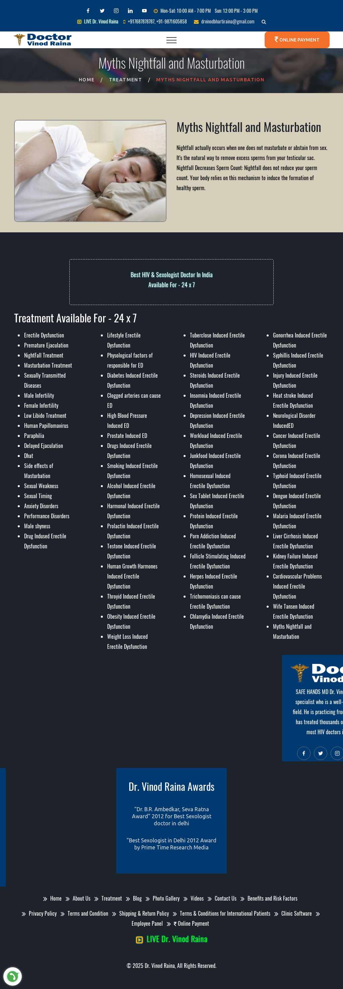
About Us (79, 898)
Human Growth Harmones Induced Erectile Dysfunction (132, 576)
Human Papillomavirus (46, 426)
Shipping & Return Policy (142, 913)
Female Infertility (41, 405)
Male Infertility (39, 395)
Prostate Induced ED (127, 436)
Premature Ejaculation (46, 345)
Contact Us (223, 898)
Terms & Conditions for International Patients (223, 913)
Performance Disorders (46, 516)
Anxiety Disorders (41, 506)
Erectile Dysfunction (44, 335)
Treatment (125, 79)
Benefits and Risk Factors (270, 898)
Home (87, 79)
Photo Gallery (164, 898)
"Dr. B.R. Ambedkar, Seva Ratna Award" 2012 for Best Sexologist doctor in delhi (171, 816)
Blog (135, 898)
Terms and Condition (86, 913)
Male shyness (37, 526)
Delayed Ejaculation (43, 446)
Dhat (28, 456)
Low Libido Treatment (45, 415)
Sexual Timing (38, 496)
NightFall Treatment (43, 355)
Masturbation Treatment (48, 365)
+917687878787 (141, 21)
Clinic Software (294, 913)
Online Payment (299, 40)
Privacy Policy (40, 913)
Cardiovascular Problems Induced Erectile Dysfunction (297, 586)
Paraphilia (34, 436)
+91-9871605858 (171, 21)
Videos (195, 898)
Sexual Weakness (41, 486)
